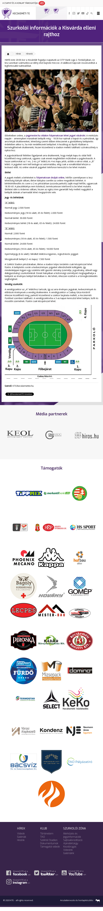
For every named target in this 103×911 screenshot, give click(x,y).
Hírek (18, 53)
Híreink (29, 53)
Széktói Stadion (48, 844)
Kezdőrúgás (69, 850)
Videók (21, 837)
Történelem (46, 837)
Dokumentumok (49, 847)
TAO (42, 840)
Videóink (68, 853)
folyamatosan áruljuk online (50, 177)
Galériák (21, 840)
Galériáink (68, 857)
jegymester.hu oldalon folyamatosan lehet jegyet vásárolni (55, 135)
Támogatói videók (50, 850)
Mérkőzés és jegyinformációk (72, 839)
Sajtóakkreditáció (72, 844)
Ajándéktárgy (70, 847)
